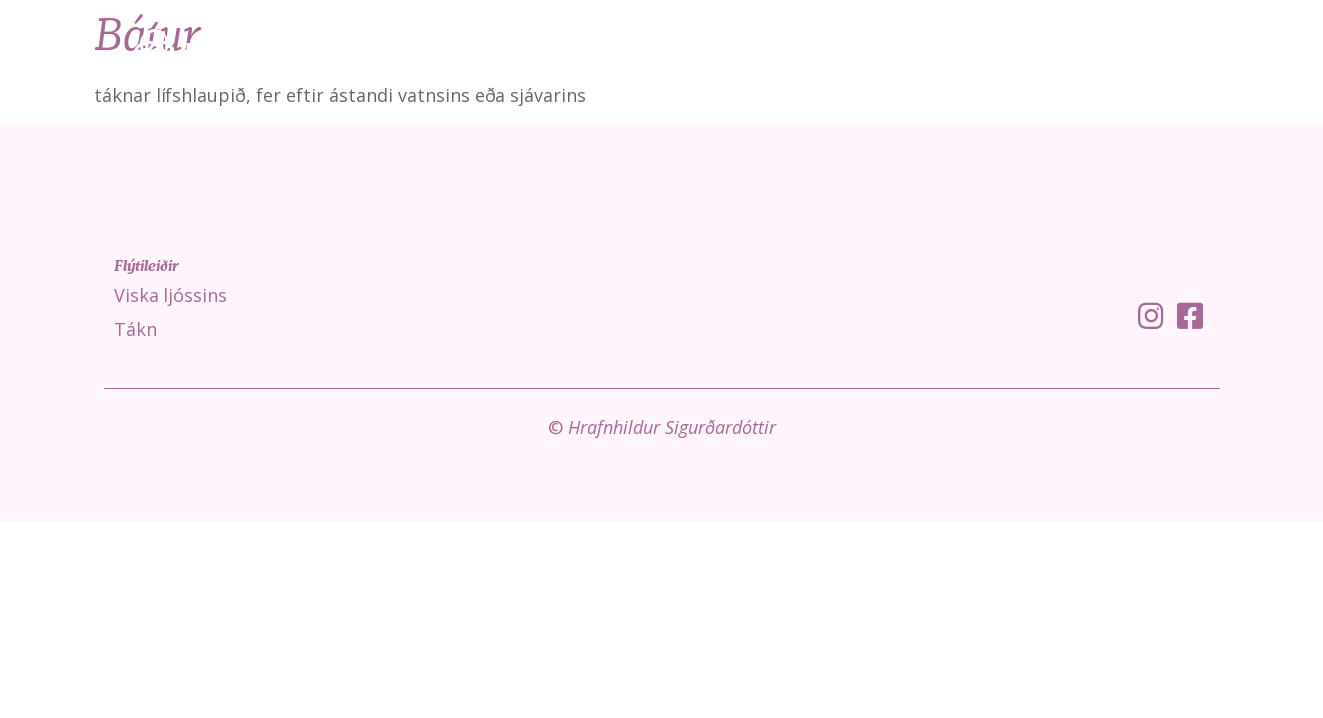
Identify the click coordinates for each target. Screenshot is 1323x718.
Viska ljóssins (938, 50)
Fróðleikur (1139, 50)
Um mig (1248, 50)
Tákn (1041, 50)
